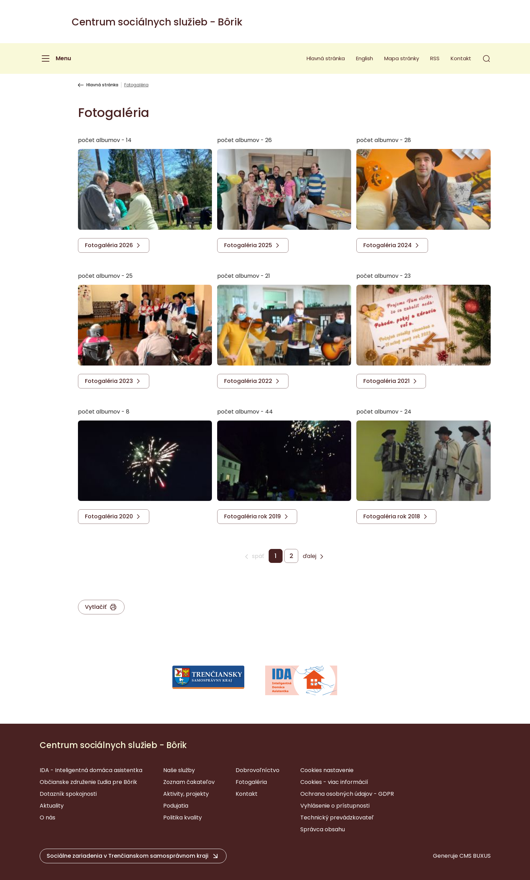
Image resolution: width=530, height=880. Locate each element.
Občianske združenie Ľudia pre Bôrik (88, 782)
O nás (47, 818)
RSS (435, 58)
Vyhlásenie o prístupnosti (335, 806)
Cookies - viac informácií (334, 782)
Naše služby (179, 770)
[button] (486, 58)
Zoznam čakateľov (189, 782)
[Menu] (55, 58)
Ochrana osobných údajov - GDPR (347, 794)
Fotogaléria (251, 782)
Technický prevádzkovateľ (337, 818)
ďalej (309, 556)
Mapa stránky (401, 58)
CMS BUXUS (475, 856)
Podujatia (175, 806)
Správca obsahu (322, 829)
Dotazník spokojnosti (68, 794)
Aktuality (52, 806)
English (364, 58)
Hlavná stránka (326, 58)
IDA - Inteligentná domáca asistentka (91, 770)
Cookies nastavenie (327, 770)
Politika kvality (182, 818)
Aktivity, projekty (186, 794)
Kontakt (461, 58)
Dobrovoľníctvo (257, 770)
